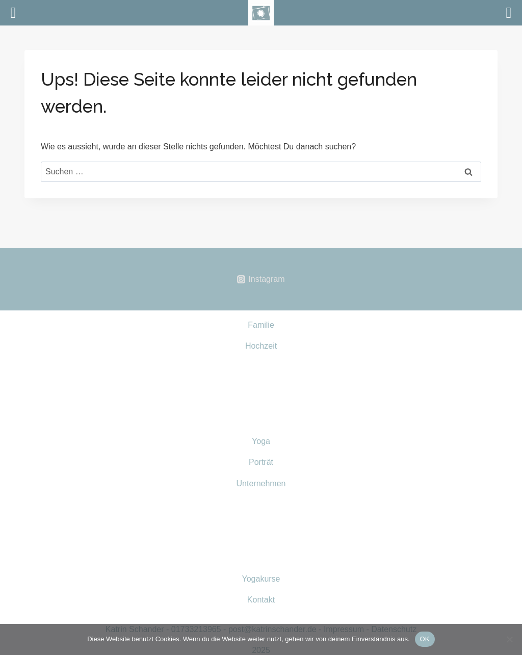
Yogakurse (261, 578)
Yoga (261, 441)
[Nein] (509, 639)
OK (425, 639)
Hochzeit (261, 346)
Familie (261, 325)
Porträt (261, 462)
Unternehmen (261, 483)
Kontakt (261, 599)
